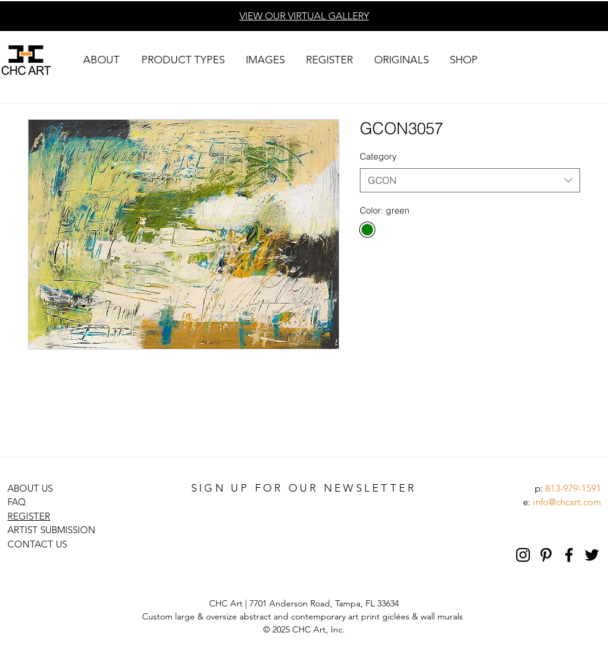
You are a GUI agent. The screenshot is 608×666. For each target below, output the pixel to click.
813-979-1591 (573, 488)
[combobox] (470, 180)
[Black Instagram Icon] (523, 555)
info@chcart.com (567, 502)
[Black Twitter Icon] (592, 555)
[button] (101, 60)
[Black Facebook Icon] (569, 555)
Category (378, 156)
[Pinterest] (546, 555)
